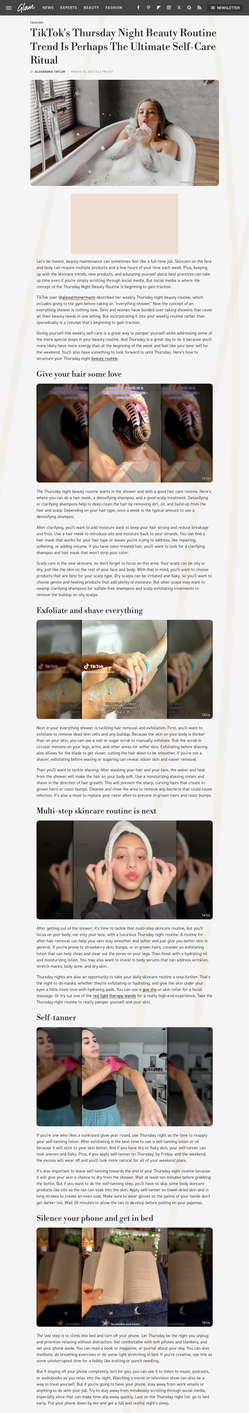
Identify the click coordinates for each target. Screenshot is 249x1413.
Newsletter (225, 7)
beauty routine (104, 358)
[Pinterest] (148, 9)
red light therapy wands (114, 996)
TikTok (206, 478)
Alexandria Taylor (50, 72)
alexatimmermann (78, 297)
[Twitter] (179, 9)
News (48, 7)
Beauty (91, 7)
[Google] (189, 9)
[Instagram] (169, 9)
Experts (68, 7)
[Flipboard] (158, 9)
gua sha (150, 989)
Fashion (114, 7)
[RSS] (199, 9)
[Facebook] (138, 9)
